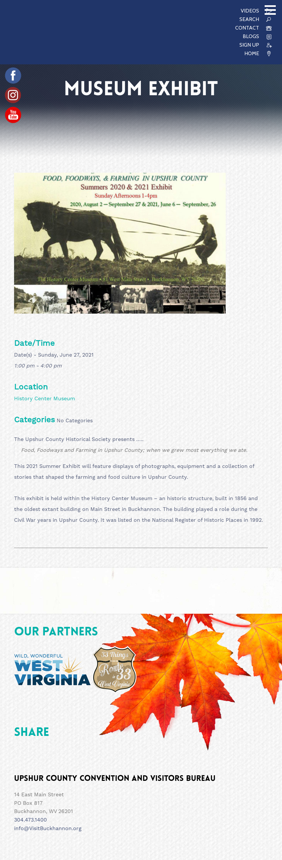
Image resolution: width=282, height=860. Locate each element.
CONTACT (247, 28)
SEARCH (249, 19)
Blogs (251, 36)
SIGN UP (249, 45)
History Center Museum (44, 398)
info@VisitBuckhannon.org (48, 828)
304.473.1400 (30, 820)
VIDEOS (250, 11)
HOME (251, 53)
